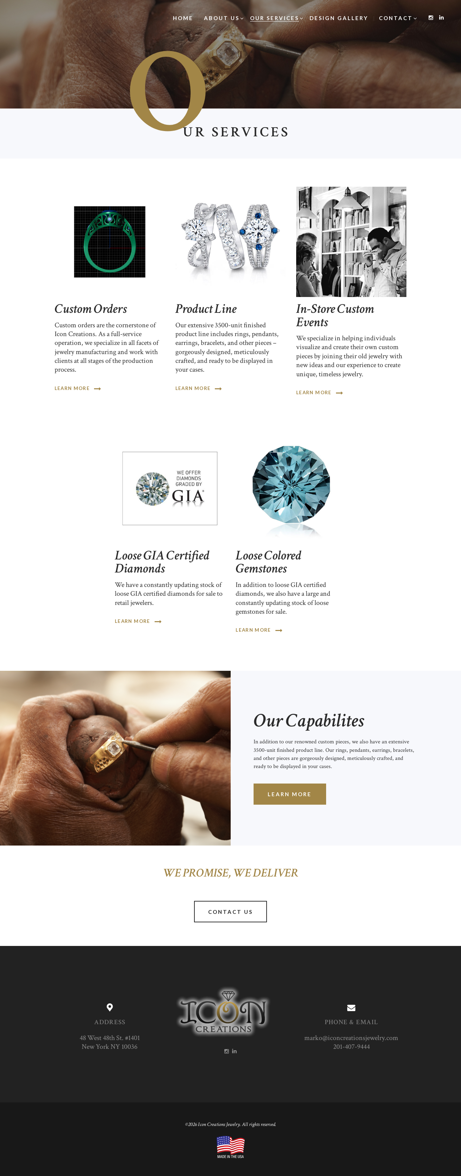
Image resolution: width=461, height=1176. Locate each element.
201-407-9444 (351, 1046)
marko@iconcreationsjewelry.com (351, 1038)
